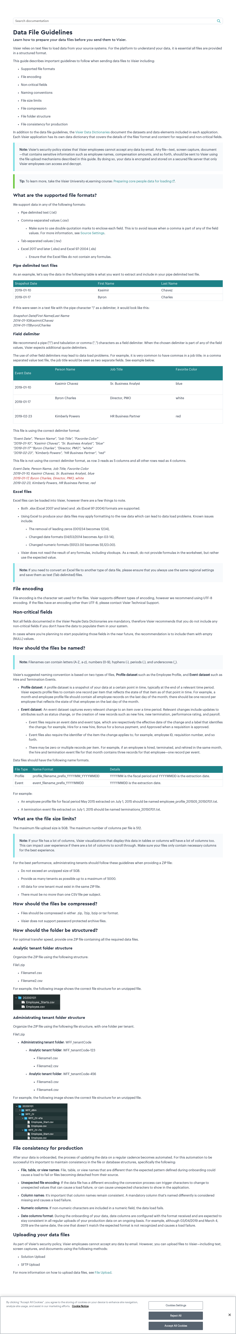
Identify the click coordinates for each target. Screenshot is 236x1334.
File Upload (103, 1272)
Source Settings (92, 233)
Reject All (175, 1315)
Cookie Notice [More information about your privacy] (80, 1306)
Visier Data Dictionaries (92, 132)
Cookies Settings (176, 1305)
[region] (118, 1315)
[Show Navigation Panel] (5, 7)
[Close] (229, 1314)
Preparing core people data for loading (142, 181)
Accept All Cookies (175, 1326)
